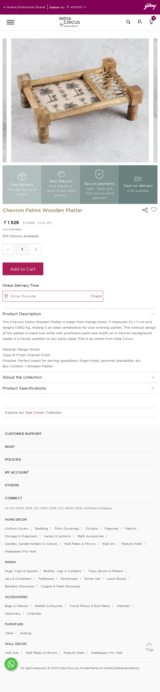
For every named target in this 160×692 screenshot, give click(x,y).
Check (96, 296)
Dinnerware (69, 578)
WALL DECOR (15, 643)
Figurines (111, 528)
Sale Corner (34, 412)
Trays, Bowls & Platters (105, 571)
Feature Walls (131, 543)
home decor (16, 519)
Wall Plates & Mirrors (80, 543)
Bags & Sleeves (16, 605)
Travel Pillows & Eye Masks (89, 605)
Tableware (46, 578)
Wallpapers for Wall (20, 551)
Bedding (41, 528)
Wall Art (108, 543)
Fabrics (130, 528)
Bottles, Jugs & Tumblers (63, 571)
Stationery (13, 613)
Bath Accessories (91, 536)
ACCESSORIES (16, 597)
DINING (10, 562)
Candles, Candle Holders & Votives (31, 543)
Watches (123, 605)
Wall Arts (12, 652)
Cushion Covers (17, 528)
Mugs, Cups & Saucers (21, 571)
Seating (25, 633)
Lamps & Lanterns (57, 536)
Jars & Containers (18, 578)
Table (9, 633)
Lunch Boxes (116, 578)
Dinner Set (92, 578)
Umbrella (34, 613)
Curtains (92, 528)
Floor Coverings (67, 528)
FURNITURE (14, 624)
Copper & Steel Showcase (60, 586)
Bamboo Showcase (19, 586)
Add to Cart (23, 269)
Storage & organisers (21, 536)
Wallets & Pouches (49, 605)
